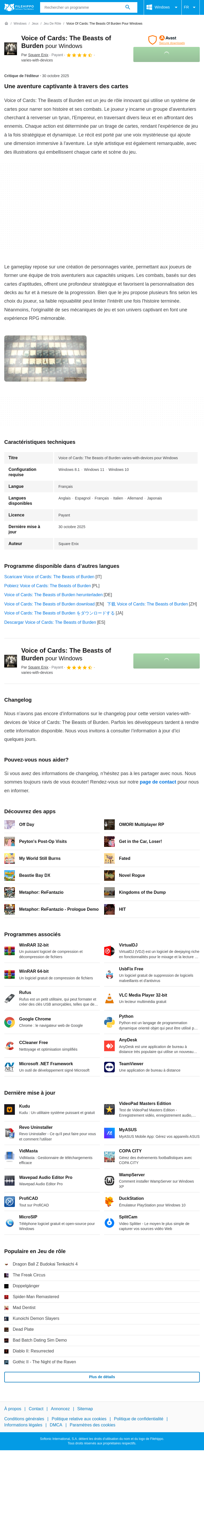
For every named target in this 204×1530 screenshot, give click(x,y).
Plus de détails (102, 1377)
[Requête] (89, 7)
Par (34, 55)
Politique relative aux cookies (79, 1419)
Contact (36, 1409)
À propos (12, 1409)
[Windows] (20, 23)
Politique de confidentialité (138, 1419)
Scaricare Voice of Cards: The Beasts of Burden (49, 576)
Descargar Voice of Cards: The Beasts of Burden (50, 622)
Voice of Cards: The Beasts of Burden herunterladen (53, 594)
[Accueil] (6, 23)
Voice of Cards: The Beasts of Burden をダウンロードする (59, 613)
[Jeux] (35, 23)
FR (190, 7)
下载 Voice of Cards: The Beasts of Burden (147, 604)
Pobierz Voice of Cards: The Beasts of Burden (47, 585)
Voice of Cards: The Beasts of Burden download (49, 604)
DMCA (56, 1424)
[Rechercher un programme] (127, 7)
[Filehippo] (19, 7)
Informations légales (23, 1424)
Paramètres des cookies (93, 1424)
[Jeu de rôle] (52, 23)
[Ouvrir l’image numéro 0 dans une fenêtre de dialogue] (45, 358)
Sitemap (85, 1409)
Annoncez (60, 1409)
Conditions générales (24, 1419)
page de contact (158, 782)
